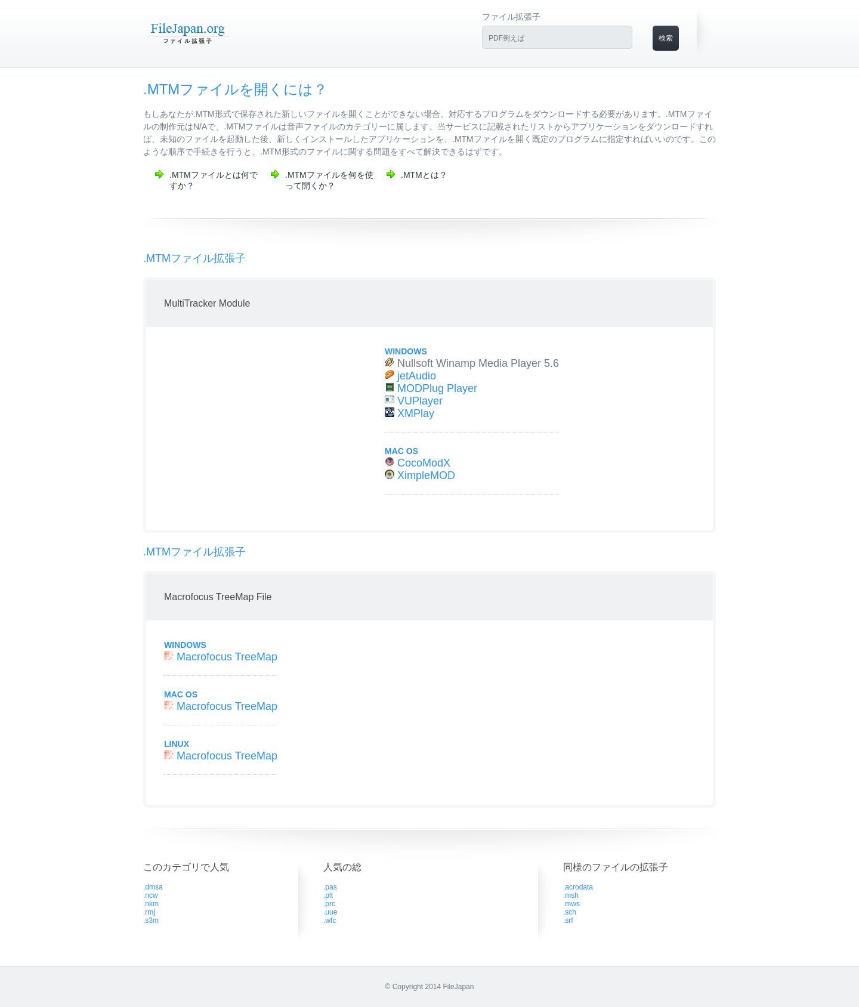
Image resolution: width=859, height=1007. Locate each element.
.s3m (151, 920)
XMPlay (415, 413)
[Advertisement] (252, 428)
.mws (571, 904)
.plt (328, 895)
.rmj (149, 912)
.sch (569, 912)
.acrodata (578, 887)
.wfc (329, 920)
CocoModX (423, 463)
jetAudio (416, 376)
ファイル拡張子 (511, 16)
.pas (330, 887)
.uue (330, 912)
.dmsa (153, 887)
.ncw (150, 895)
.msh (571, 895)
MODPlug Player (437, 388)
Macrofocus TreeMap (227, 657)
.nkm (151, 904)
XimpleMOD (426, 475)
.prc (329, 904)
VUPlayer (420, 401)
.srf (568, 920)
